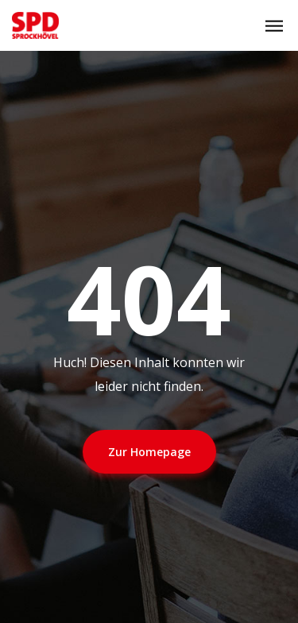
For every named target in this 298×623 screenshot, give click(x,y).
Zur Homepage (149, 451)
